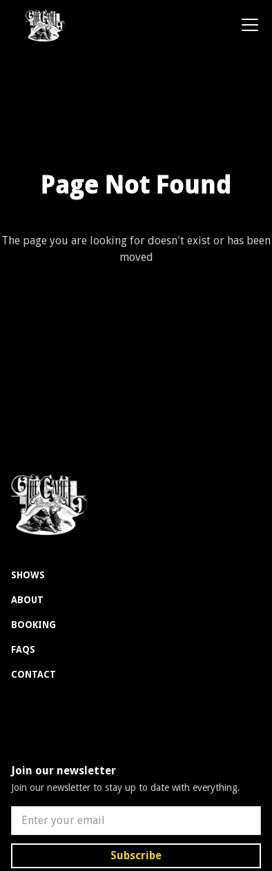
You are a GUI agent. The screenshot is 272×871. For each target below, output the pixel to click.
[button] (247, 24)
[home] (40, 25)
